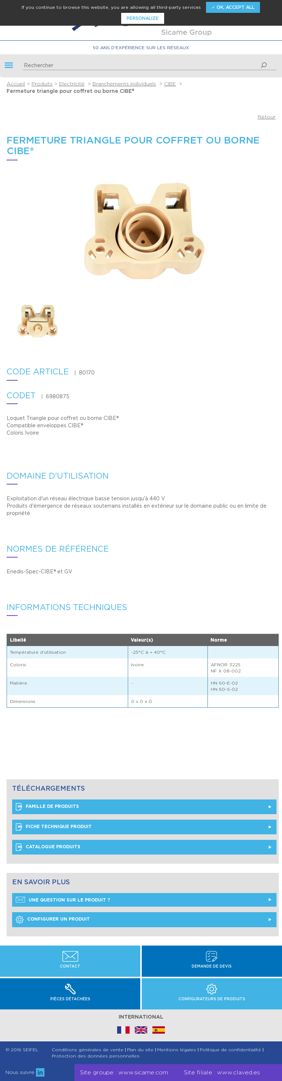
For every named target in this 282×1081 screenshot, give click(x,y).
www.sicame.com (143, 1072)
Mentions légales (176, 1050)
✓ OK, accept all (233, 7)
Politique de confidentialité (230, 1050)
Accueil (16, 84)
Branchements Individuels (124, 84)
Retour (266, 117)
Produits (42, 84)
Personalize (143, 18)
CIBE (170, 84)
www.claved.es (238, 1072)
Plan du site (140, 1050)
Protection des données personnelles (96, 1056)
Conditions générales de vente (87, 1050)
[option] (52, 322)
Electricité (71, 84)
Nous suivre (25, 1072)
